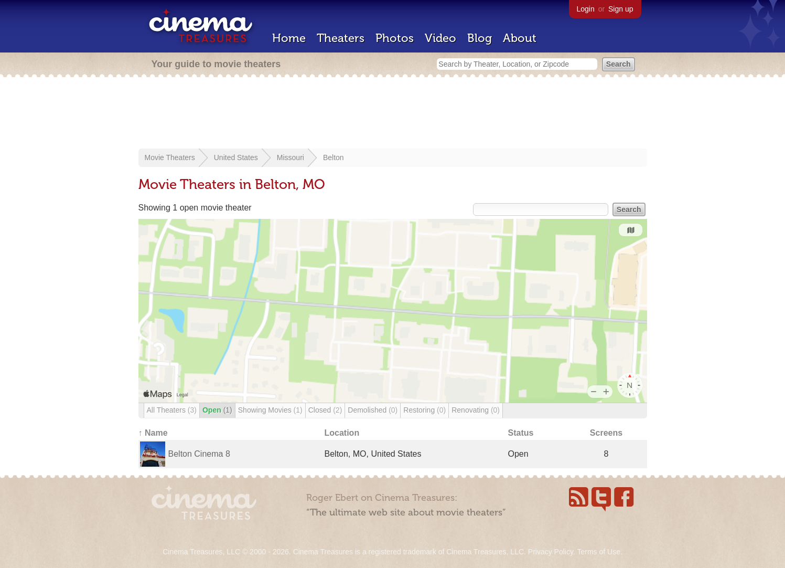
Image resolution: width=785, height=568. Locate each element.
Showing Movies (270, 410)
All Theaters (172, 410)
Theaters (340, 38)
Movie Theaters (170, 157)
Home (289, 38)
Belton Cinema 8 (199, 453)
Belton (333, 157)
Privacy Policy (550, 552)
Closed (325, 410)
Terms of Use (598, 552)
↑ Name (153, 432)
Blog (479, 38)
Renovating (475, 410)
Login (586, 9)
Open (217, 410)
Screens (606, 432)
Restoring (424, 410)
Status (521, 432)
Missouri (290, 157)
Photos (394, 38)
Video (440, 38)
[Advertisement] (392, 114)
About (519, 38)
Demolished (372, 410)
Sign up (620, 9)
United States (236, 157)
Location (342, 432)
